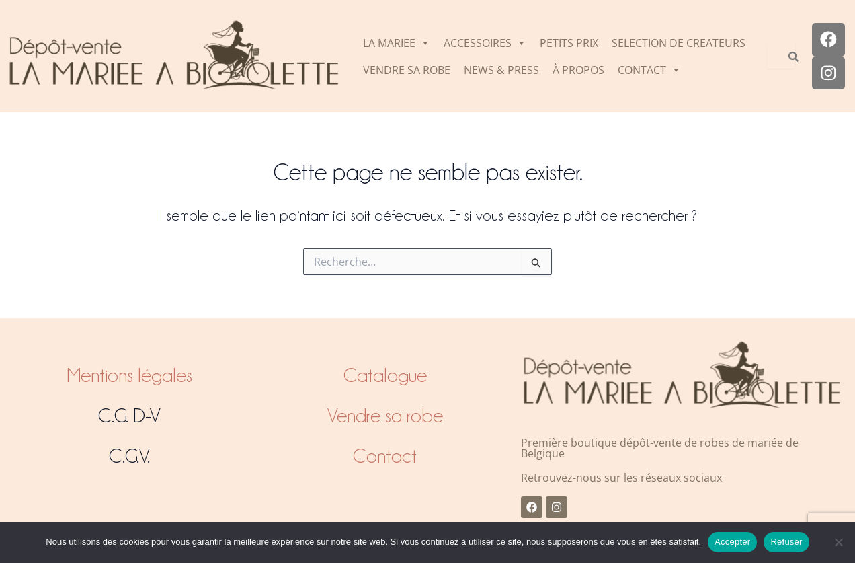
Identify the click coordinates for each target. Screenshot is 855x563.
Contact (385, 456)
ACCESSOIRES (485, 43)
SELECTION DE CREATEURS (678, 43)
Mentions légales (129, 375)
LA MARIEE (396, 43)
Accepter (732, 542)
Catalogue (385, 375)
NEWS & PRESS (501, 70)
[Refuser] (838, 542)
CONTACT (649, 70)
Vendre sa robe (385, 416)
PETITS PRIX (569, 43)
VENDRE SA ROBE (406, 70)
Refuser (786, 542)
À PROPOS (578, 70)
